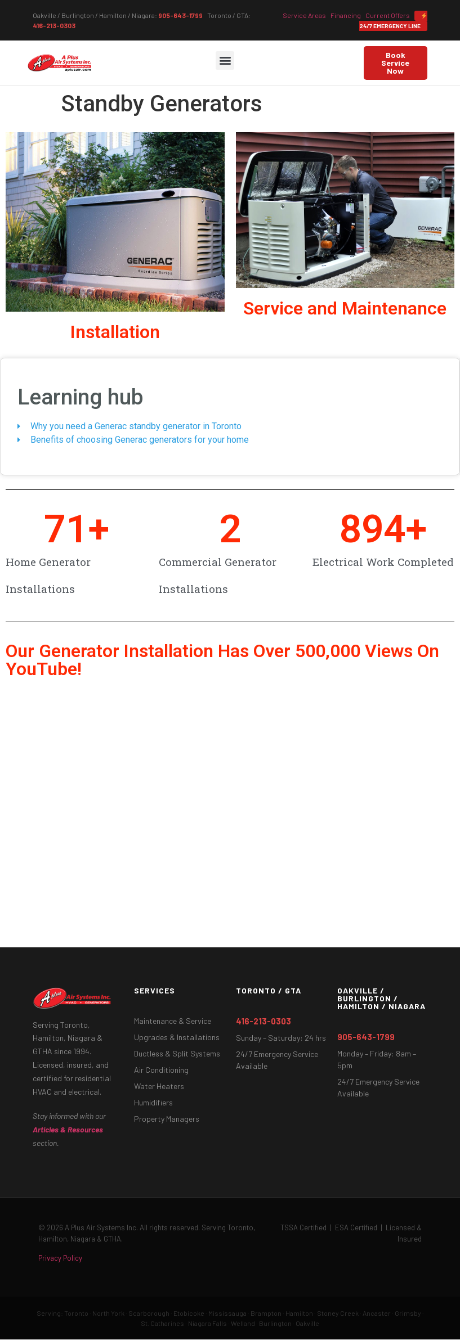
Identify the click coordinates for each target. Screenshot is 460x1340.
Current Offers (387, 15)
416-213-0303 (54, 25)
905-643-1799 (180, 15)
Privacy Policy (60, 1257)
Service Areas (304, 15)
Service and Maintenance (344, 308)
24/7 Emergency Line (393, 21)
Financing (346, 15)
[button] (225, 60)
